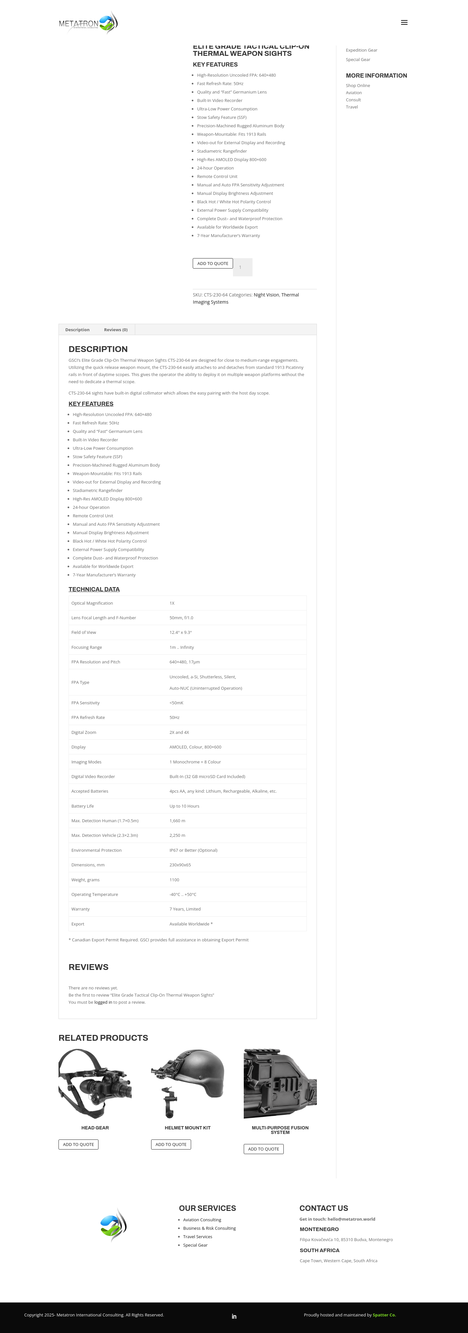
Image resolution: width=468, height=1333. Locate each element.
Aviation (354, 92)
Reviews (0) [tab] (116, 330)
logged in (103, 1002)
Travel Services (197, 1236)
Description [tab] (77, 330)
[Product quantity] (243, 267)
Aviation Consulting (202, 1220)
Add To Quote (212, 263)
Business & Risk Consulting (209, 1228)
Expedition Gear (362, 50)
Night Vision (266, 295)
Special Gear (358, 59)
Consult (353, 100)
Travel (352, 107)
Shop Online (358, 85)
